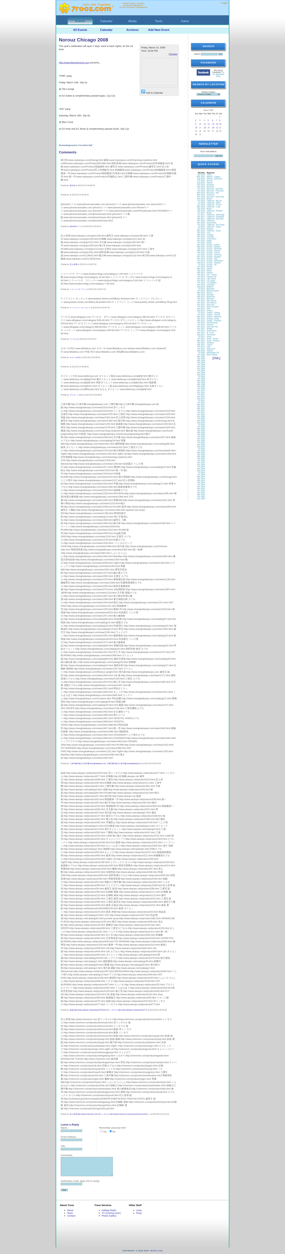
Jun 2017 (201, 215)
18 (205, 128)
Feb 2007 (201, 411)
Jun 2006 (201, 427)
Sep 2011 (201, 333)
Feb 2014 (201, 275)
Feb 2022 (201, 185)
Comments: (67, 1155)
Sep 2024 (201, 179)
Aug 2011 (201, 335)
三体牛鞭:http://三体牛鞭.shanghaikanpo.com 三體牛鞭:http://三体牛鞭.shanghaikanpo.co (106, 764)
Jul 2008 (201, 377)
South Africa (211, 331)
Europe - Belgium (214, 247)
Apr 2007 (201, 407)
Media (132, 21)
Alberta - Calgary (213, 177)
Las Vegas (211, 281)
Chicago (173, 54)
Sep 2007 (201, 397)
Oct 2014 (201, 261)
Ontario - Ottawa (213, 313)
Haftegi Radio (109, 1210)
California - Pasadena (215, 217)
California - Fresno (214, 205)
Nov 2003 (201, 489)
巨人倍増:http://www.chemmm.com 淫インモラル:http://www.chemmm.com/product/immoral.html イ (110, 1114)
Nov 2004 (201, 465)
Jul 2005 (201, 449)
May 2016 (201, 231)
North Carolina (212, 307)
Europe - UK (212, 265)
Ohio (208, 309)
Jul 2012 (201, 313)
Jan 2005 (201, 461)
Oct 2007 (201, 395)
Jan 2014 (201, 277)
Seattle (209, 329)
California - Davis (213, 203)
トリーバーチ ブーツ (78, 289)
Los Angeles (212, 283)
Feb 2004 (201, 483)
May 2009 (201, 357)
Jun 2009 (201, 355)
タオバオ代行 (75, 357)
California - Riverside (215, 219)
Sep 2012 (201, 309)
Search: (197, 54)
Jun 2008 (201, 379)
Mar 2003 (201, 495)
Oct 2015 (201, 243)
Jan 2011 (201, 349)
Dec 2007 (201, 391)
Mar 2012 (201, 321)
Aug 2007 (201, 399)
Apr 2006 (201, 431)
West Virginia (212, 355)
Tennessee (211, 335)
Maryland (210, 289)
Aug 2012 (201, 311)
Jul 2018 (201, 203)
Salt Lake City (212, 327)
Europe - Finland (213, 251)
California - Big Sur (214, 201)
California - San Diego (215, 225)
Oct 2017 (201, 213)
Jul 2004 (201, 473)
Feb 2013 (201, 299)
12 (209, 124)
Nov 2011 (201, 329)
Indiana (210, 273)
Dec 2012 (201, 303)
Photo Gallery (109, 1215)
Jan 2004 (201, 485)
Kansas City (211, 277)
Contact (71, 1215)
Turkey (209, 345)
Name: (64, 1127)
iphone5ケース (76, 226)
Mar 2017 (201, 219)
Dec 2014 (201, 257)
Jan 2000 (201, 497)
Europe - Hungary (214, 257)
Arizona (210, 181)
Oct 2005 (201, 443)
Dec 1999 (201, 499)
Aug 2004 (201, 471)
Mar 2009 (201, 361)
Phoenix (210, 325)
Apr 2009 (201, 359)
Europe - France (213, 253)
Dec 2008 (201, 367)
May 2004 (201, 477)
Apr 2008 (201, 383)
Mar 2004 (201, 481)
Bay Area (210, 187)
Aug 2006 (201, 423)
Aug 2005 (201, 447)
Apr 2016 (201, 233)
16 (196, 128)
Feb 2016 (201, 237)
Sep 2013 (201, 285)
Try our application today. (218, 74)
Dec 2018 (201, 197)
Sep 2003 (201, 493)
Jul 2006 (201, 425)
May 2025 (201, 177)
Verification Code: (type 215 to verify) (80, 1181)
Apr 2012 (201, 319)
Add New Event (158, 29)
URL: (63, 1146)
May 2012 (201, 317)
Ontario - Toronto (213, 315)
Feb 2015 (201, 253)
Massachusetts (213, 291)
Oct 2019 (201, 189)
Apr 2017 (201, 217)
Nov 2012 (201, 305)
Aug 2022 (201, 183)
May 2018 (201, 207)
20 (213, 128)
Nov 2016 (201, 223)
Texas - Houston (213, 341)
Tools (158, 21)
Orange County (213, 319)
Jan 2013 (201, 301)
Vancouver (211, 349)
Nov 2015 (201, 241)
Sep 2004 (201, 469)
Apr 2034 (201, 175)
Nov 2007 (201, 393)
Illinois (209, 271)
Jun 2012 (201, 315)
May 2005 (201, 453)
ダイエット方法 (76, 395)
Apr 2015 (201, 249)
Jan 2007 (201, 413)
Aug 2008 (201, 375)
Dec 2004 (201, 463)
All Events (80, 29)
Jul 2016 (201, 227)
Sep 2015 (201, 245)
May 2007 (201, 405)
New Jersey (211, 301)
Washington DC (213, 353)
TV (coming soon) (111, 1213)
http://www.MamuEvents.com (74, 62)
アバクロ (73, 339)
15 (220, 124)
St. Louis (210, 333)
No (113, 1131)
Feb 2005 (201, 459)
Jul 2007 (201, 401)
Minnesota (211, 297)
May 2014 (201, 269)
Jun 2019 (201, 191)
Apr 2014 (201, 271)
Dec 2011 (201, 327)
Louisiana (210, 285)
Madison (210, 287)
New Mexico (211, 303)
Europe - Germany (214, 255)
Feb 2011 (201, 347)
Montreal (210, 299)
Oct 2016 (201, 225)
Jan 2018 (201, 211)
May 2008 (201, 381)
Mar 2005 (201, 457)
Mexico (209, 293)
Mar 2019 (201, 195)
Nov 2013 (201, 281)
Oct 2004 (201, 467)
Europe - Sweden (214, 263)
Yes (105, 1131)
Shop (139, 1213)
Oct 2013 (201, 283)
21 (217, 128)
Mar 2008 (201, 385)
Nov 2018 (201, 199)
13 (213, 124)
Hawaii (209, 269)
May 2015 (201, 247)
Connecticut (211, 239)
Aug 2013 (201, 287)
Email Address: (69, 1136)
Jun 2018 (201, 205)
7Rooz (209, 175)
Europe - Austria (213, 245)
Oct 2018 (201, 201)
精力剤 (72, 185)
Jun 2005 (201, 451)
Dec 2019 (201, 187)
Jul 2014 (201, 265)
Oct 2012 (201, 307)
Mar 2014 (201, 273)
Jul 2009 (201, 353)
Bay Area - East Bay (215, 189)
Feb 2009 (201, 363)
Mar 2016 (201, 235)
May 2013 (201, 293)
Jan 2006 (201, 437)
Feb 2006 (201, 435)
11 (205, 124)
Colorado (210, 237)
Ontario (210, 311)
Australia (210, 185)
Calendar (106, 21)
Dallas (209, 241)
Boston (209, 199)
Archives (132, 29)
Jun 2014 (201, 267)
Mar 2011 (201, 345)
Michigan (210, 295)
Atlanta (209, 183)
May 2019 (201, 193)
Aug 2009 (201, 351)
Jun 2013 (201, 291)
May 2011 (201, 341)
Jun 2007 (201, 403)
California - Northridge (215, 215)
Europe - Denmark (214, 249)
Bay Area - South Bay (215, 197)
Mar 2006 (201, 433)
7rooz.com (156, 1251)
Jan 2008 (201, 389)
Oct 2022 (201, 181)
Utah (208, 347)
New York (210, 305)
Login (224, 2)
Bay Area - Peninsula (215, 191)
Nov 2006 (201, 417)
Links (139, 1210)
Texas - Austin (212, 339)
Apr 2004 (201, 479)
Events (80, 21)
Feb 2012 (201, 323)
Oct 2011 (201, 331)
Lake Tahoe (211, 279)
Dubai (209, 243)
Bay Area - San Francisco (213, 194)
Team (70, 1213)
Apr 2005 (201, 455)
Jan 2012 (201, 325)
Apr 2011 (201, 343)
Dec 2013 (201, 279)
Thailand (210, 343)
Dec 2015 (201, 239)
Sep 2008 (201, 373)
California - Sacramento (211, 222)
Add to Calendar (152, 91)
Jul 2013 (201, 289)
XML (216, 358)
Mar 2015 (201, 251)
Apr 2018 (201, 209)
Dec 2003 (201, 487)
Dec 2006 (201, 415)
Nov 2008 (201, 369)
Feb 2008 (201, 387)
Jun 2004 (201, 475)
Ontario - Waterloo (214, 317)
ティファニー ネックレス (80, 308)
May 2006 (201, 429)
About (70, 1210)
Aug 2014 (201, 263)
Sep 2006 (201, 421)
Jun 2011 (201, 339)
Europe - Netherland (215, 261)
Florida (209, 267)
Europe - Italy (212, 259)
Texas (209, 337)
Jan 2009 (201, 365)
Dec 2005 (201, 439)
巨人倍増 (73, 264)
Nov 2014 (201, 259)
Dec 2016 (201, 221)
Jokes (185, 21)
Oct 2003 (201, 491)
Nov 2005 (201, 441)
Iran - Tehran (212, 275)
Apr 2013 (201, 295)
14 (217, 124)
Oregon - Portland (214, 321)
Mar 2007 (201, 409)
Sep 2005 (201, 445)
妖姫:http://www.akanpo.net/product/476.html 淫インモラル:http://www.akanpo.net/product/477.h (108, 1010)
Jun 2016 (201, 229)
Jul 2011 (201, 337)
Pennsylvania (212, 323)
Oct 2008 (201, 371)
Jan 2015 (201, 255)
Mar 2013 (201, 297)
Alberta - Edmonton (214, 179)
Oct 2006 (201, 419)
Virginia (210, 351)
